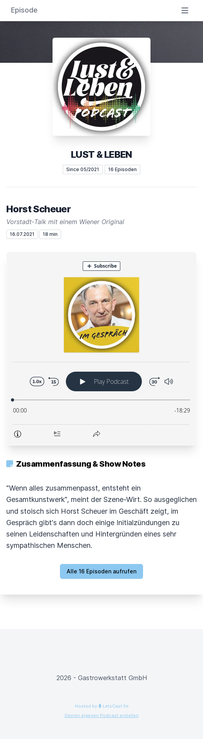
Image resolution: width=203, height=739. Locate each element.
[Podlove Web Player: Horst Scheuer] (101, 348)
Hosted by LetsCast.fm (102, 706)
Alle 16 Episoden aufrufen (101, 571)
